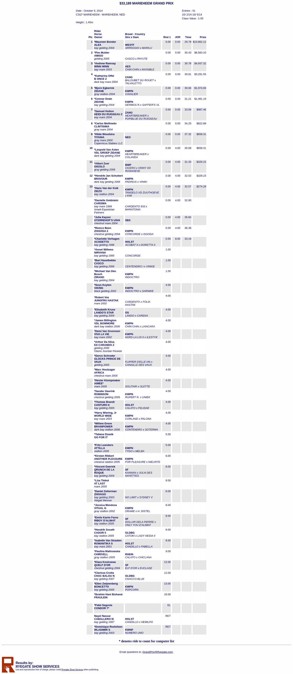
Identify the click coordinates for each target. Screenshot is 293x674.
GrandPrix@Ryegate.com (158, 651)
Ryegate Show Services (72, 670)
